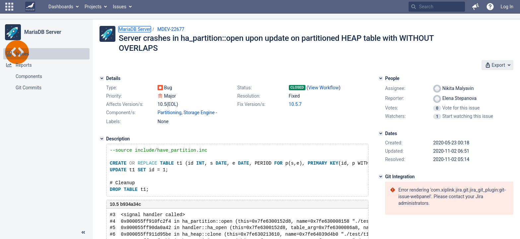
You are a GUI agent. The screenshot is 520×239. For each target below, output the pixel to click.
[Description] (101, 138)
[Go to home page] (30, 6)
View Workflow (323, 87)
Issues (119, 6)
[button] (9, 6)
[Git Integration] (380, 176)
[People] (380, 78)
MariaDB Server (42, 32)
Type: (111, 87)
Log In (507, 6)
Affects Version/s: (124, 104)
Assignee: (395, 88)
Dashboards (60, 6)
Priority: (114, 96)
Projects (93, 6)
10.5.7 (295, 104)
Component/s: (121, 112)
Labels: (113, 121)
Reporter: (394, 98)
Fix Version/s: (251, 104)
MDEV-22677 (170, 29)
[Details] (101, 78)
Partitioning (169, 112)
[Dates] (380, 133)
